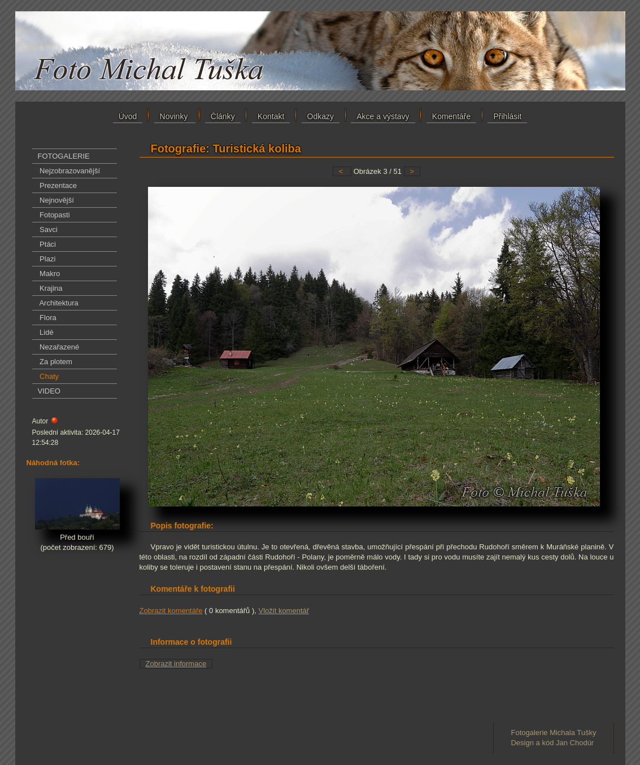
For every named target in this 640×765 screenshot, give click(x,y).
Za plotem (55, 361)
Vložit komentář (283, 610)
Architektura (58, 303)
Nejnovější (56, 200)
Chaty (48, 376)
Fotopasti (54, 215)
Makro (49, 273)
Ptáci (47, 244)
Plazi (47, 259)
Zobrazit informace (176, 663)
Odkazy (320, 116)
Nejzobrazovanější (69, 171)
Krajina (50, 288)
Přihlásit (507, 116)
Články (223, 116)
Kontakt (271, 116)
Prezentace (57, 185)
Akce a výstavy (382, 116)
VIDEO (49, 391)
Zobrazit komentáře (171, 610)
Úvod (128, 116)
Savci (48, 229)
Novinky (175, 116)
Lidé (46, 332)
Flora (47, 317)
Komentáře (451, 116)
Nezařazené (59, 347)
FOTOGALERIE (64, 156)
